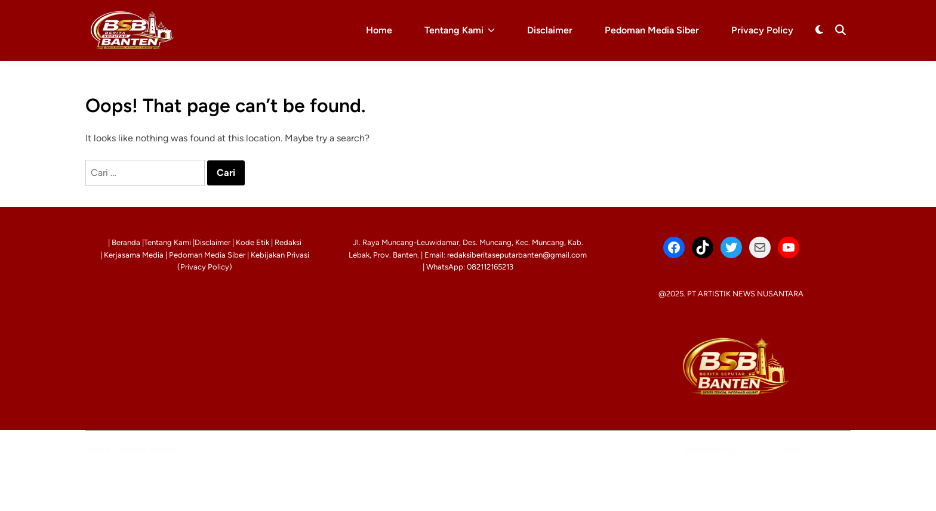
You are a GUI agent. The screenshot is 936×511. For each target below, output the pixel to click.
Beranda (126, 242)
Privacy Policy (762, 30)
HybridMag (825, 450)
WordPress (760, 450)
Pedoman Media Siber (652, 30)
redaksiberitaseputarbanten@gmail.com (517, 254)
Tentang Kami (459, 30)
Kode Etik (252, 242)
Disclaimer (549, 30)
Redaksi (288, 242)
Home (379, 30)
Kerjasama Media (134, 254)
